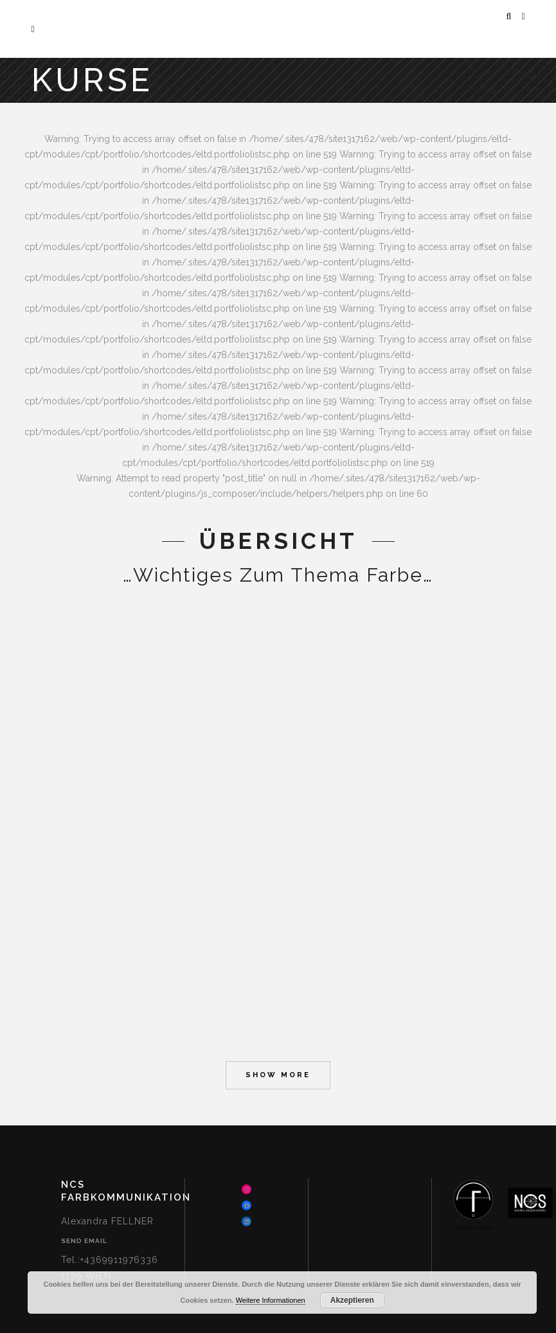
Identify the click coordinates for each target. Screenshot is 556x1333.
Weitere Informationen (270, 1300)
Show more (278, 1075)
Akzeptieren (352, 1300)
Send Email (84, 1240)
